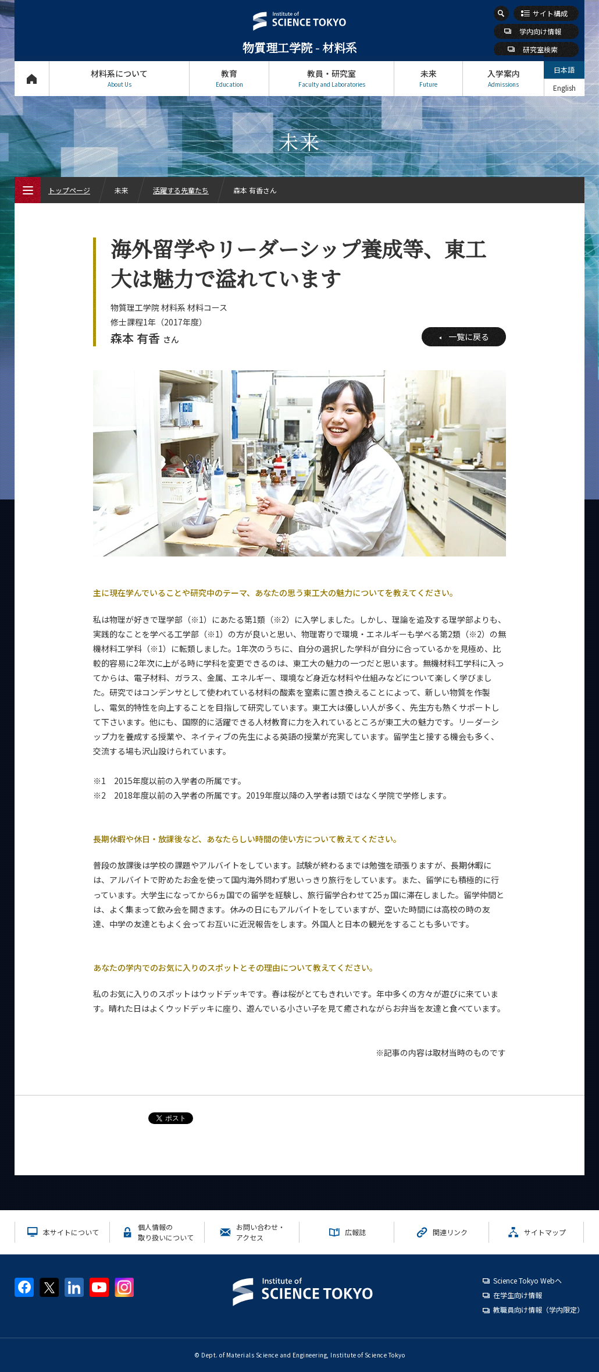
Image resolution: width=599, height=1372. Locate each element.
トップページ (32, 78)
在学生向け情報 (517, 1295)
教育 (229, 78)
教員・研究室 (331, 78)
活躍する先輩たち (181, 190)
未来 (428, 78)
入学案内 (503, 78)
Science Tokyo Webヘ (527, 1280)
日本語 (564, 70)
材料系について (119, 78)
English (564, 88)
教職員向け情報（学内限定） (538, 1309)
